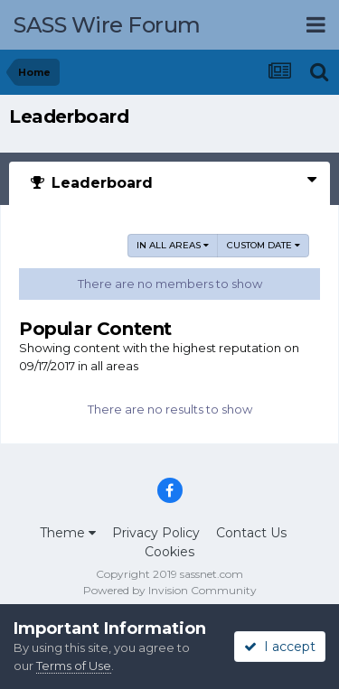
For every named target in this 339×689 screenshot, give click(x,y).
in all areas (173, 245)
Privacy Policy (156, 533)
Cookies (169, 552)
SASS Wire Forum (107, 25)
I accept (279, 646)
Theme (68, 533)
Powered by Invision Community (170, 590)
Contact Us (251, 533)
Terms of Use (73, 665)
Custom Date (263, 245)
